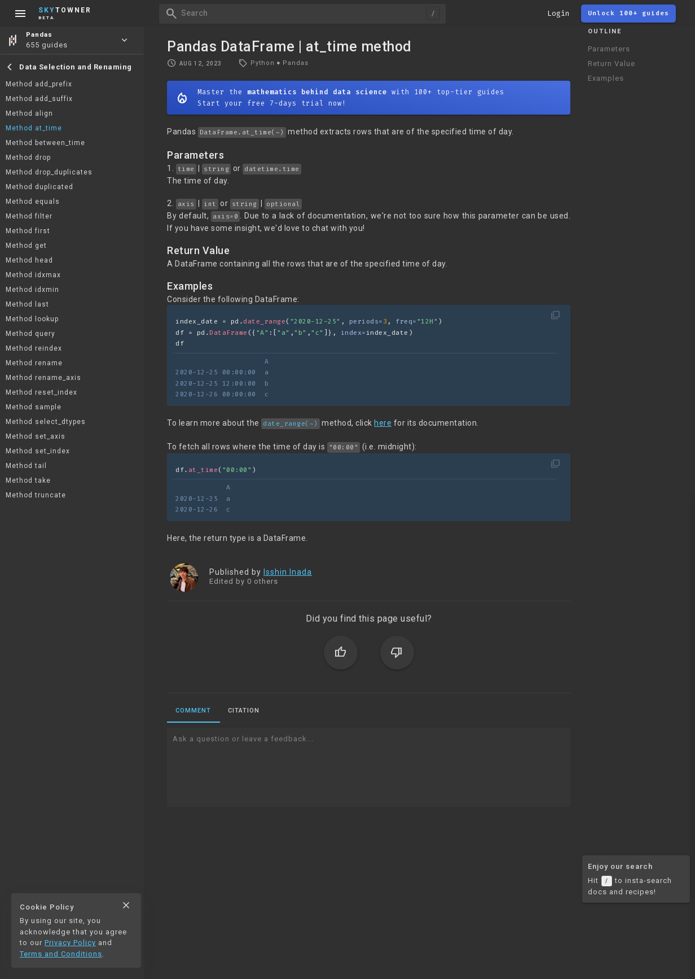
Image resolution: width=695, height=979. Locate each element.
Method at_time (34, 128)
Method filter (29, 216)
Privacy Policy (70, 942)
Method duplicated (39, 187)
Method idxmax (33, 275)
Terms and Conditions (61, 954)
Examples (606, 78)
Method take (28, 480)
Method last (27, 304)
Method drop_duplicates (49, 172)
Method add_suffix (39, 99)
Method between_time (45, 143)
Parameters (609, 49)
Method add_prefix (39, 84)
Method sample (33, 407)
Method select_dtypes (46, 422)
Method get (26, 246)
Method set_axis (35, 436)
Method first (28, 231)
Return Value (611, 63)
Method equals (33, 202)
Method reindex (34, 348)
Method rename (34, 363)
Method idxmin (32, 290)
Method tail (26, 466)
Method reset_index (41, 392)
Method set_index (38, 451)
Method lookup (32, 319)
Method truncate (36, 495)
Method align (29, 113)
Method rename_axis (43, 378)
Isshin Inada (287, 571)
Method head (29, 260)
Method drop (28, 157)
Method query (30, 334)
